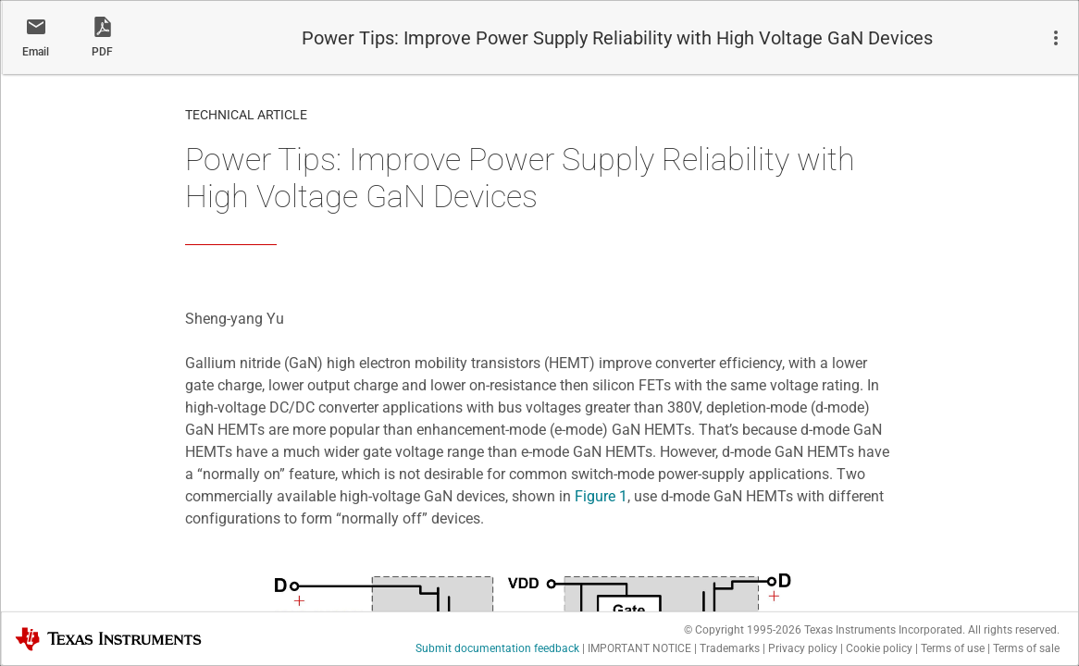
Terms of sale (1026, 648)
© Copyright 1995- (742, 629)
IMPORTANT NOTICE (639, 648)
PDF (102, 51)
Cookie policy (879, 648)
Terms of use (953, 648)
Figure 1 (601, 496)
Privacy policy (802, 648)
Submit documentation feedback (497, 648)
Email (35, 51)
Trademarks (730, 648)
